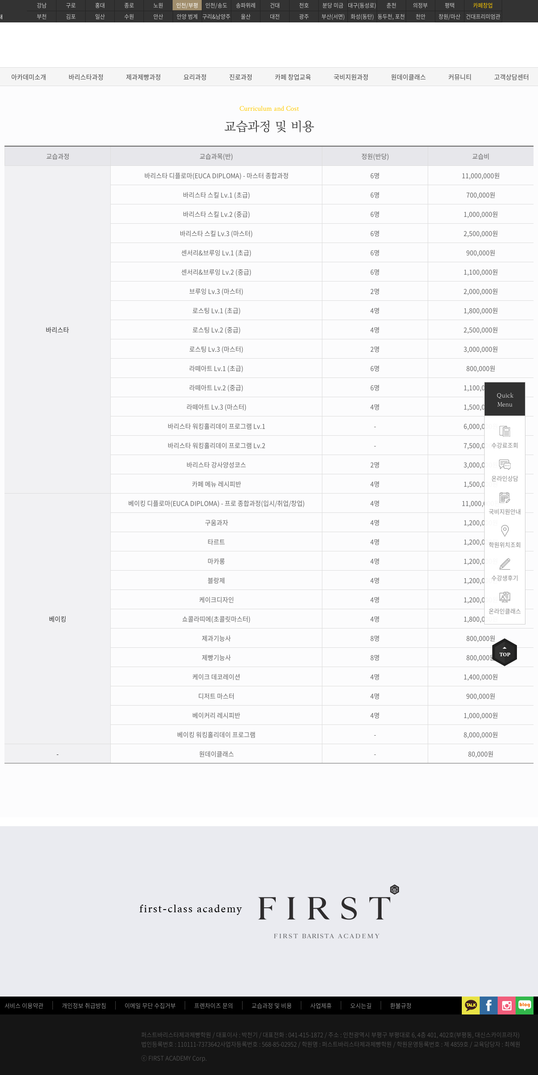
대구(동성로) (362, 5)
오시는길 (361, 1005)
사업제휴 (321, 1005)
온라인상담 (504, 478)
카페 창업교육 (293, 76)
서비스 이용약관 (23, 1005)
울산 (246, 17)
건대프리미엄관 (483, 17)
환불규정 (401, 1005)
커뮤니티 (460, 76)
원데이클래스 (408, 76)
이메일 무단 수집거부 (150, 1005)
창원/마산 (449, 17)
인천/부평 (187, 5)
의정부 (420, 5)
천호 (304, 5)
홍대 (100, 5)
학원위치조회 (505, 544)
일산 (100, 17)
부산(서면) (333, 17)
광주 (304, 17)
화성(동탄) (362, 17)
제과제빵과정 (143, 76)
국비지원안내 (505, 511)
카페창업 (483, 5)
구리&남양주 (216, 17)
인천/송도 (216, 5)
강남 (42, 5)
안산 (158, 17)
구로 (71, 5)
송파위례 (246, 5)
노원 (158, 5)
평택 (450, 5)
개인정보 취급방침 (84, 1005)
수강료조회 (504, 445)
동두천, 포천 (391, 17)
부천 (42, 17)
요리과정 (195, 76)
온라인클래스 (505, 611)
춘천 (391, 5)
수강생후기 (504, 577)
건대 (275, 5)
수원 (129, 17)
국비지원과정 (351, 76)
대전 (275, 17)
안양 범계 (187, 17)
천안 (420, 17)
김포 (71, 17)
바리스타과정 (86, 76)
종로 (129, 5)
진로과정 (240, 76)
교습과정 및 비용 (272, 1005)
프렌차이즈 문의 (213, 1005)
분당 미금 (332, 5)
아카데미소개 (28, 76)
